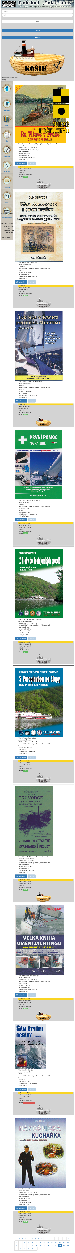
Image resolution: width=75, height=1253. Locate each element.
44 (16, 1249)
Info (7, 88)
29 (68, 1242)
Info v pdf (31, 163)
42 (64, 1245)
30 (16, 1245)
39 (52, 1245)
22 (40, 1242)
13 (60, 1239)
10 (48, 1239)
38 (48, 1245)
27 (60, 1242)
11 (52, 1239)
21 (36, 1242)
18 (24, 1242)
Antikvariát (7, 149)
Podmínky (7, 165)
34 (32, 1245)
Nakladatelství (7, 211)
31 (20, 1245)
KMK (7, 195)
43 (68, 1245)
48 (32, 1249)
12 (56, 1239)
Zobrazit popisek (21, 163)
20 (32, 1242)
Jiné (7, 134)
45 (20, 1249)
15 (68, 1239)
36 (40, 1245)
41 (60, 1245)
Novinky (7, 103)
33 (28, 1245)
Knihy (7, 119)
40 (56, 1245)
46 (24, 1249)
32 (24, 1245)
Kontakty (7, 180)
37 (44, 1245)
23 (44, 1242)
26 (56, 1242)
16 (16, 1242)
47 (28, 1249)
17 (20, 1242)
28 (64, 1242)
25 (52, 1242)
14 (64, 1239)
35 (36, 1245)
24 (48, 1242)
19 (28, 1242)
